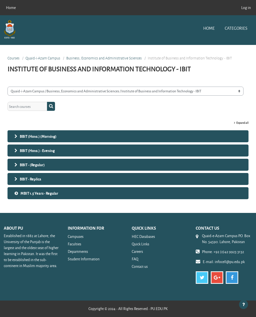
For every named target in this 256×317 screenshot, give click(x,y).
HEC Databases (143, 236)
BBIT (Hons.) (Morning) (38, 136)
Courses (14, 58)
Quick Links (140, 244)
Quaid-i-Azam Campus (43, 58)
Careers (137, 251)
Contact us (140, 266)
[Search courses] (27, 106)
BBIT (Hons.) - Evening (37, 150)
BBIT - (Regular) (32, 164)
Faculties (74, 244)
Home (209, 28)
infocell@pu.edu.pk (230, 261)
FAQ (135, 259)
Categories (236, 28)
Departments (78, 251)
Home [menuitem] (11, 7)
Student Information (84, 259)
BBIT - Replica (30, 179)
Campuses (76, 236)
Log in (246, 7)
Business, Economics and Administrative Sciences (104, 58)
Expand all (242, 123)
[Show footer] (243, 304)
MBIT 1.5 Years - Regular (39, 193)
